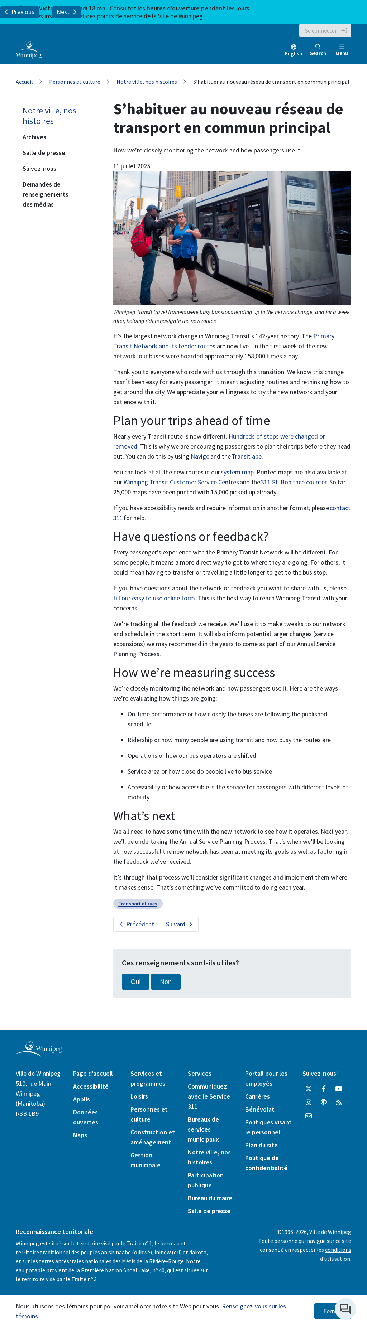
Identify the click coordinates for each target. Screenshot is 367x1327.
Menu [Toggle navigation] (341, 50)
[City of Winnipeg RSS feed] (339, 1102)
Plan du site (261, 1145)
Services (199, 1073)
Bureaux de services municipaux (203, 1129)
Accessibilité (91, 1086)
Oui (135, 981)
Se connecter (321, 30)
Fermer (332, 1311)
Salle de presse (44, 153)
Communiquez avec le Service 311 (209, 1096)
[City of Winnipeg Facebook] (324, 1089)
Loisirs (139, 1096)
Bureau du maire (210, 1198)
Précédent (140, 924)
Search (318, 50)
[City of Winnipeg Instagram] (308, 1102)
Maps (80, 1135)
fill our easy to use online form (154, 598)
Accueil (24, 81)
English (293, 53)
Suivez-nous (39, 168)
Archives (34, 137)
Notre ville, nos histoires (146, 81)
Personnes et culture (74, 81)
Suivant (176, 924)
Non (165, 981)
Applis (81, 1099)
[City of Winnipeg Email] (308, 1116)
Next (66, 12)
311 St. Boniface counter (294, 482)
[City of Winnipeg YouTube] (339, 1089)
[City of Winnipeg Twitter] (308, 1089)
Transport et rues (137, 903)
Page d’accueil (93, 1073)
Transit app (247, 456)
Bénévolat (260, 1109)
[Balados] (324, 1102)
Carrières (257, 1096)
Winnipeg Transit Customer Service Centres (181, 482)
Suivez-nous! (320, 1073)
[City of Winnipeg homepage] (39, 1054)
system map (237, 472)
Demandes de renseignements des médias (45, 194)
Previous (19, 12)
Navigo (200, 456)
